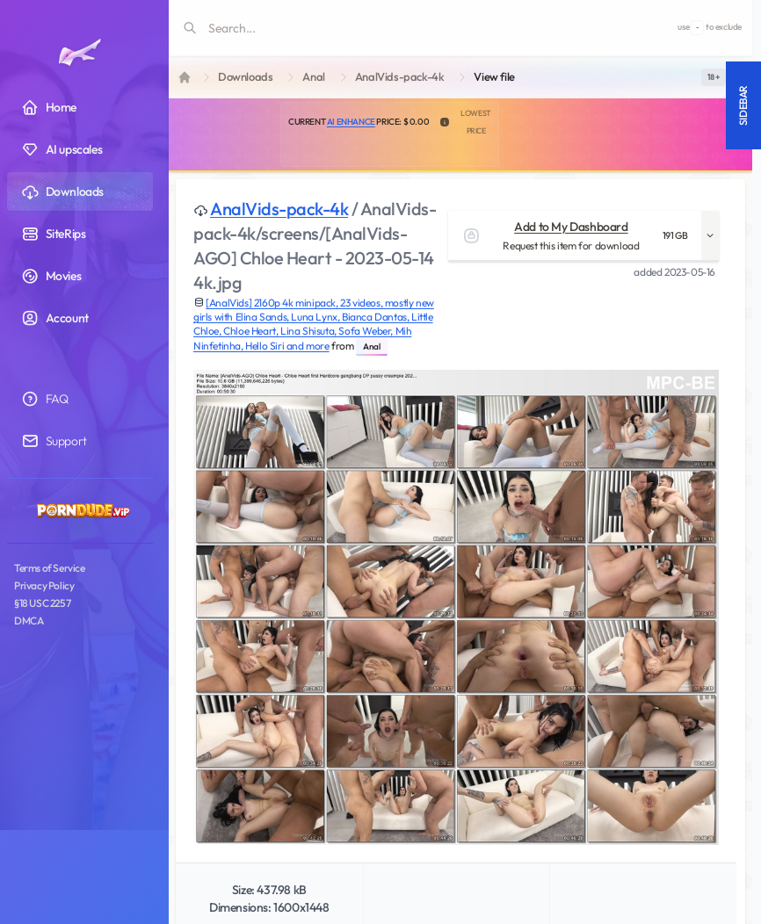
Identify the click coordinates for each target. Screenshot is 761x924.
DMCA (28, 620)
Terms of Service (49, 567)
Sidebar (743, 105)
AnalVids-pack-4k (400, 77)
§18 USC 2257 (42, 603)
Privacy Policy (44, 585)
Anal (313, 77)
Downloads (245, 77)
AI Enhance (351, 121)
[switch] (713, 77)
